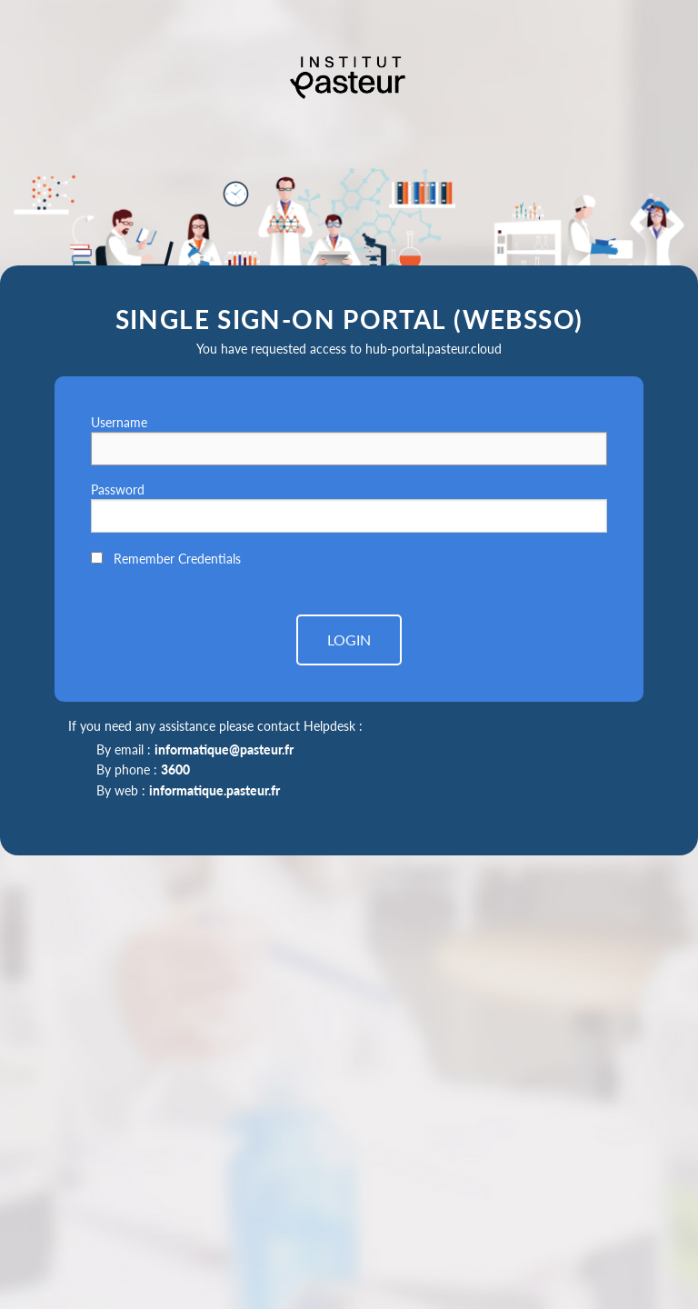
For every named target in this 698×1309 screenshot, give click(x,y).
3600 (175, 769)
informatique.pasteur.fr (214, 790)
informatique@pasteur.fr (224, 749)
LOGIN (349, 639)
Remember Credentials (177, 558)
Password (118, 489)
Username (119, 422)
